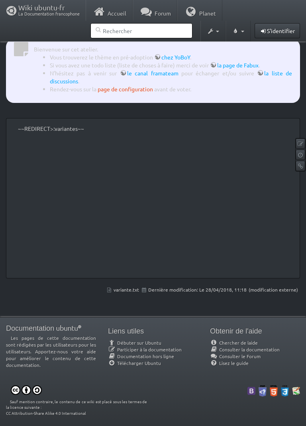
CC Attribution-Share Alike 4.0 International (46, 413)
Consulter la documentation (245, 349)
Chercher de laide (234, 342)
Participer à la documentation (145, 349)
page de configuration (125, 89)
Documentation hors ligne (141, 356)
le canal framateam (152, 73)
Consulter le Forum (235, 356)
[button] (213, 31)
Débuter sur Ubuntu (134, 342)
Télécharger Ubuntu (134, 363)
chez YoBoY (175, 57)
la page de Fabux (238, 65)
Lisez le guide (229, 363)
